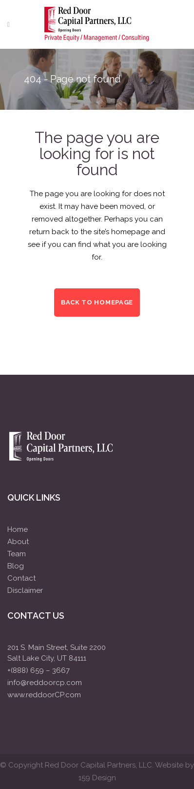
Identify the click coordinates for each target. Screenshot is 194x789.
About (18, 541)
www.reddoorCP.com (44, 694)
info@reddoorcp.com (44, 682)
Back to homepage (97, 302)
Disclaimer (25, 590)
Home (17, 529)
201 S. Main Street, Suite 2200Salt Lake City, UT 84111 (56, 653)
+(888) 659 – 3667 (38, 670)
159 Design (97, 777)
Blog (15, 566)
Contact (21, 578)
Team (16, 553)
